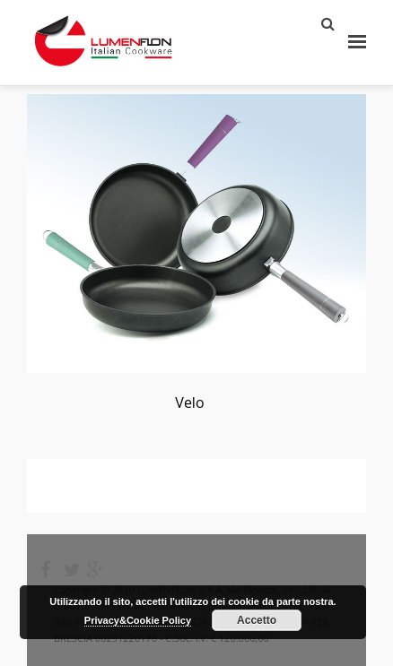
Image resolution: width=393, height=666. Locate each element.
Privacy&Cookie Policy (137, 620)
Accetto (256, 620)
